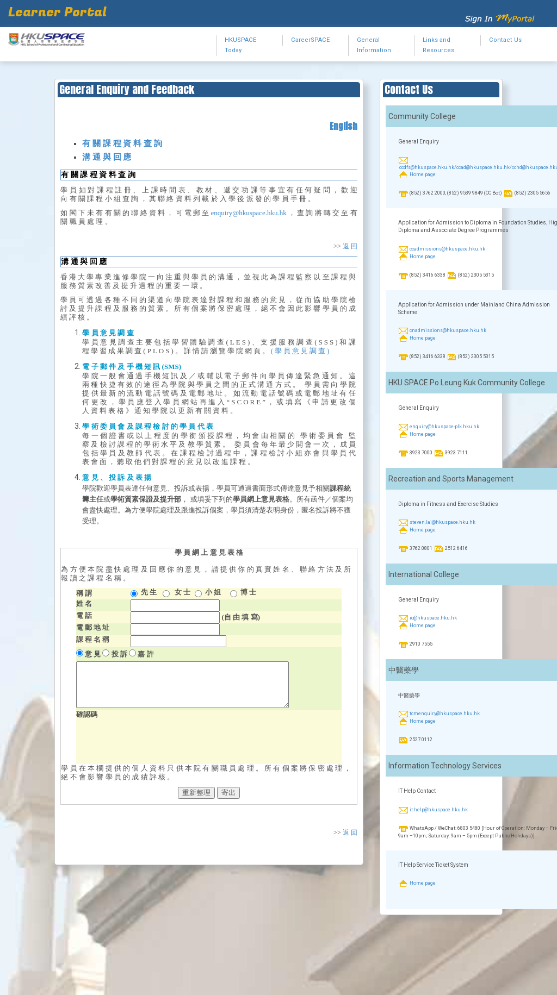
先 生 (149, 592)
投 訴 (119, 654)
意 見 (93, 654)
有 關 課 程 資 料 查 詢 (122, 143)
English (343, 126)
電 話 (84, 615)
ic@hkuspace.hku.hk (433, 618)
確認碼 (86, 714)
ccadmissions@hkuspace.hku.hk (447, 249)
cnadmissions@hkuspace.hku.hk (448, 331)
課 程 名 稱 (93, 639)
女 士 (182, 592)
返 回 (350, 246)
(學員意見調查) (301, 351)
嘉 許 (145, 654)
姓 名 (84, 603)
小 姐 (213, 592)
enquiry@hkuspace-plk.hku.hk (444, 426)
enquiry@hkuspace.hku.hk (249, 213)
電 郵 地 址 (93, 627)
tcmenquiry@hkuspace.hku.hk (445, 714)
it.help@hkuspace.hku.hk (439, 809)
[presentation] (159, 743)
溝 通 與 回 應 (106, 157)
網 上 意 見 (209, 552)
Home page (423, 175)
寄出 (228, 793)
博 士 (248, 592)
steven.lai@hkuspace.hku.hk (442, 522)
